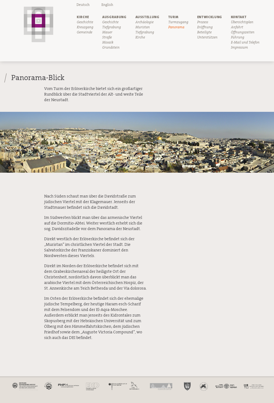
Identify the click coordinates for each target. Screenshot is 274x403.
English (107, 5)
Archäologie (144, 22)
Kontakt (239, 17)
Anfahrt (237, 27)
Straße (107, 37)
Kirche (83, 17)
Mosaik (107, 42)
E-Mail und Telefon (245, 42)
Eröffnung (205, 27)
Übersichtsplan (242, 22)
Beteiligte (204, 32)
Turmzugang (178, 22)
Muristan (142, 27)
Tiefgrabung (111, 27)
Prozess (202, 22)
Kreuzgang (85, 27)
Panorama (176, 27)
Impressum (239, 47)
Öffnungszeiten (242, 32)
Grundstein (111, 47)
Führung (237, 37)
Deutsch (83, 5)
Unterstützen (207, 37)
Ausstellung (147, 17)
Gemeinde (84, 32)
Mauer (107, 32)
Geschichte (85, 22)
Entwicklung (209, 17)
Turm (173, 17)
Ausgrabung (114, 17)
